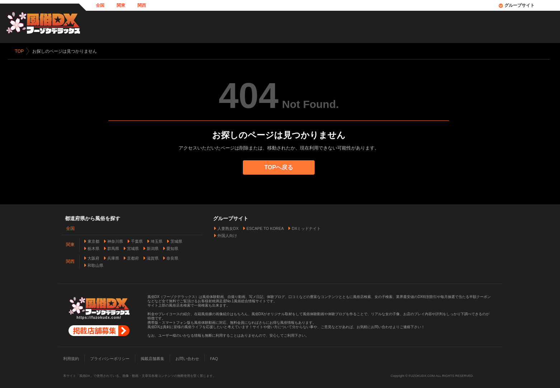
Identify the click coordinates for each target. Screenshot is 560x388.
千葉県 (137, 240)
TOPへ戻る (280, 167)
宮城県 (133, 247)
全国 (100, 5)
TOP (20, 51)
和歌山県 (95, 264)
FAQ (214, 357)
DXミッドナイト (306, 227)
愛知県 (172, 247)
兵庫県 (113, 257)
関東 (121, 5)
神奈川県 (115, 240)
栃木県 (93, 247)
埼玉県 (157, 240)
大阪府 (93, 257)
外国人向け (227, 234)
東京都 (93, 240)
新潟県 (153, 247)
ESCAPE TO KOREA (265, 227)
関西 (141, 5)
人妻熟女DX (228, 227)
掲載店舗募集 (152, 357)
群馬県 (113, 247)
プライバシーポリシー (110, 357)
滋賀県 (153, 257)
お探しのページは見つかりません (65, 51)
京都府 (133, 257)
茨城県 (176, 240)
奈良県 (172, 257)
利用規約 (71, 357)
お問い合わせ (187, 357)
